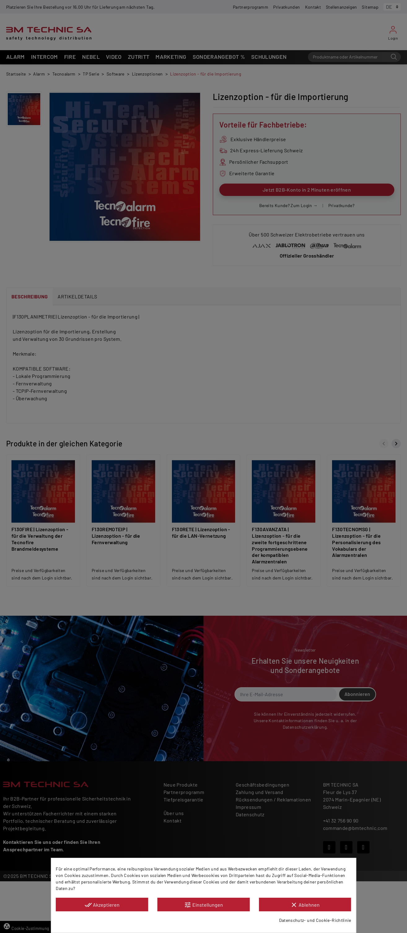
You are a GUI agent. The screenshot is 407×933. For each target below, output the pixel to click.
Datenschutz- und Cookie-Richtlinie (315, 920)
